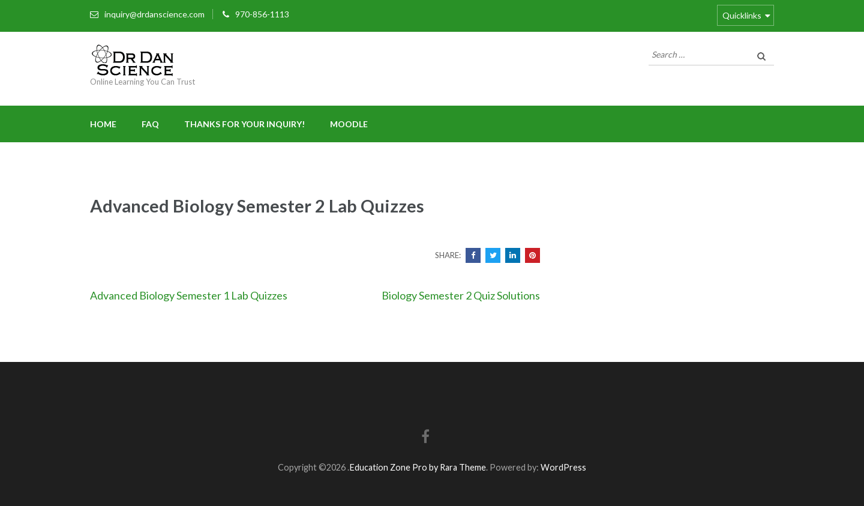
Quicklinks (741, 15)
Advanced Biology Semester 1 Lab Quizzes (188, 295)
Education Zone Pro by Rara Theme (417, 467)
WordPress (563, 467)
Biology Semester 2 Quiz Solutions (461, 295)
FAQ (150, 124)
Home (103, 124)
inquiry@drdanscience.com (154, 14)
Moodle (349, 124)
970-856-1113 (262, 14)
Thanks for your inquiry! (244, 124)
